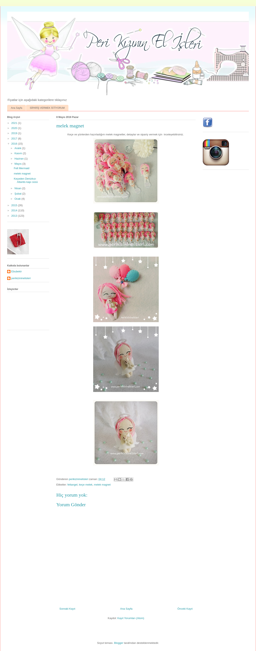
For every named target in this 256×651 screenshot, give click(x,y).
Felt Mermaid (21, 168)
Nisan (18, 188)
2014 (14, 210)
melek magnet (102, 484)
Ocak (18, 198)
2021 (14, 123)
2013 (14, 215)
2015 (14, 205)
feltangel (72, 484)
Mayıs (18, 163)
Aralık (18, 148)
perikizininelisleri (21, 278)
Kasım (19, 153)
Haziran (19, 158)
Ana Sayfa (16, 107)
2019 (14, 133)
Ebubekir (16, 271)
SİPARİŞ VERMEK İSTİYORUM (47, 107)
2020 (14, 128)
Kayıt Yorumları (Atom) (130, 618)
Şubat (18, 193)
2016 (14, 143)
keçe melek (86, 484)
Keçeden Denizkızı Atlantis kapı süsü (26, 180)
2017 (14, 138)
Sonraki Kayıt (67, 608)
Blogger (118, 642)
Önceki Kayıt (185, 608)
